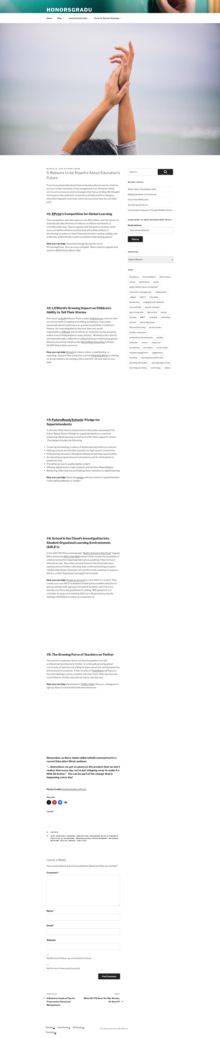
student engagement (138, 352)
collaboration (161, 292)
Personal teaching (137, 327)
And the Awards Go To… (138, 205)
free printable (135, 307)
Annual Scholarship (79, 18)
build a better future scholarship (143, 287)
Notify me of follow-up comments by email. (69, 958)
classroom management (140, 292)
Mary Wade (74, 169)
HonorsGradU (69, 10)
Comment (53, 872)
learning (133, 317)
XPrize (56, 214)
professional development (92, 838)
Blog (60, 18)
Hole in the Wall (72, 556)
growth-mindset (152, 307)
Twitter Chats (87, 684)
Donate (70, 352)
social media (68, 841)
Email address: (135, 225)
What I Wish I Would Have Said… (142, 189)
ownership (165, 317)
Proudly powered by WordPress (114, 1028)
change (71, 836)
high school (152, 312)
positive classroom (63, 838)
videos (167, 368)
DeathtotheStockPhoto (74, 789)
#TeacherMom (149, 277)
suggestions (157, 352)
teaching (133, 357)
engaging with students (104, 836)
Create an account (75, 580)
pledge (80, 477)
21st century (58, 836)
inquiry (164, 312)
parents (132, 322)
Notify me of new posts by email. (63, 968)
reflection (133, 342)
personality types (147, 322)
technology (156, 368)
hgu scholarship (136, 312)
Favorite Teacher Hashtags (108, 18)
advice (132, 282)
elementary (134, 302)
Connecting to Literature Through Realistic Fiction (150, 210)
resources (156, 342)
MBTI (142, 317)
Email (50, 925)
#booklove (134, 277)
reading (113, 838)
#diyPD (54, 832)
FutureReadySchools (67, 420)
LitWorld (65, 332)
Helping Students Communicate (142, 194)
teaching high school (161, 362)
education (83, 836)
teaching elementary (138, 362)
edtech (142, 297)
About (49, 18)
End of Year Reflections (138, 199)
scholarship (134, 347)
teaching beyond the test (152, 357)
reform (55, 841)
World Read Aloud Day (93, 342)
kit (83, 243)
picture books (155, 327)
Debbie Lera (96, 318)
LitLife (62, 318)
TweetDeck (98, 670)
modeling (153, 317)
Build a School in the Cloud (97, 553)
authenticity (144, 282)
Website (51, 940)
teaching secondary (138, 368)
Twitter (82, 841)
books (156, 282)
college (132, 297)
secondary (148, 347)
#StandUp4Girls (99, 355)
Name (50, 911)
